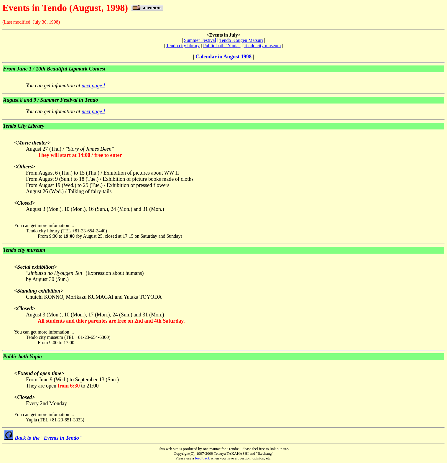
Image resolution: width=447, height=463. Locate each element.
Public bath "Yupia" (222, 45)
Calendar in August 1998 (223, 57)
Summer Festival (200, 40)
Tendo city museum (262, 45)
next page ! (93, 85)
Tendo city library (183, 45)
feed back (202, 458)
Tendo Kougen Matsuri (241, 40)
